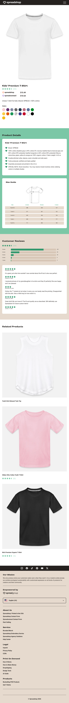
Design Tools (7, 671)
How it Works (7, 662)
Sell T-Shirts (7, 685)
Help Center (7, 639)
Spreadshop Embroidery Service (13, 633)
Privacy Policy (7, 651)
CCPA (5, 653)
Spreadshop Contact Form (11, 616)
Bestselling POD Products (11, 682)
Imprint (5, 648)
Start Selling (7, 622)
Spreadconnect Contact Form (12, 619)
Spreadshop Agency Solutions (12, 636)
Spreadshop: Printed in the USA (13, 613)
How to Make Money (9, 665)
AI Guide (6, 673)
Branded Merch (8, 630)
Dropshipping (7, 668)
